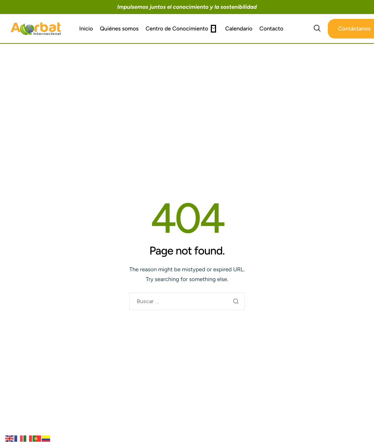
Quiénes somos (119, 29)
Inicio (86, 29)
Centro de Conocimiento (181, 29)
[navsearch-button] (317, 29)
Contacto (271, 29)
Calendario (238, 29)
